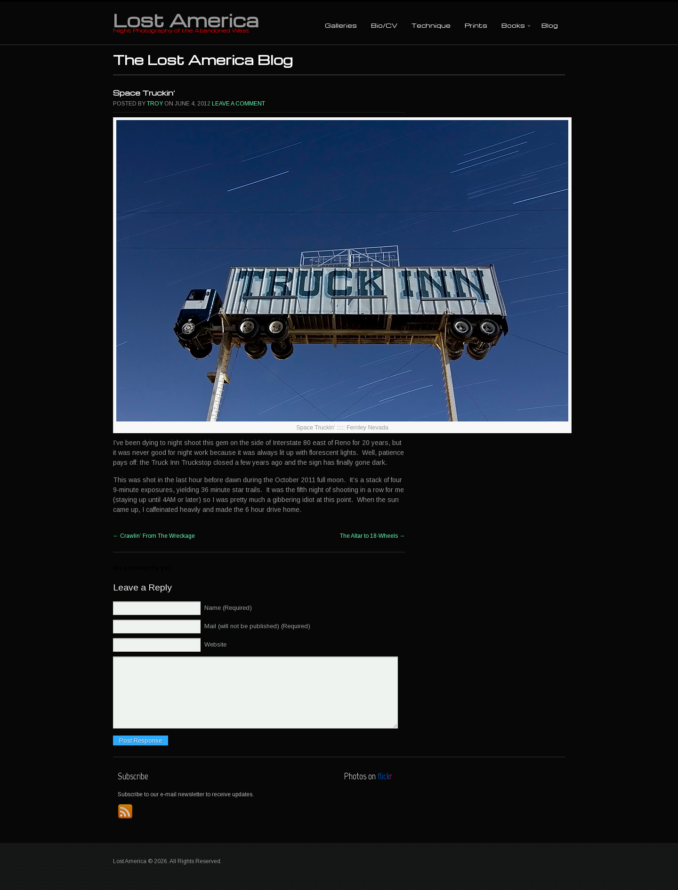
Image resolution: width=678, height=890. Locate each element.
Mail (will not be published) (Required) (257, 626)
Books (513, 26)
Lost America (185, 20)
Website (215, 644)
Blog (549, 25)
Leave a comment (238, 103)
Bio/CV (384, 25)
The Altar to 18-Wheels (372, 536)
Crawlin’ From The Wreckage (154, 536)
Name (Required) (228, 607)
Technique (431, 25)
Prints (476, 25)
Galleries (341, 25)
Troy (155, 103)
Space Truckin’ (144, 92)
